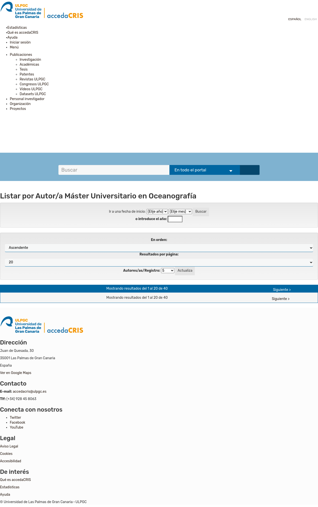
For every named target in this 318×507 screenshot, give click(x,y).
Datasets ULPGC (33, 94)
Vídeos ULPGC (31, 89)
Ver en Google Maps (15, 373)
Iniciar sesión (20, 42)
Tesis (24, 69)
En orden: (159, 240)
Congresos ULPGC (34, 84)
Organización (20, 104)
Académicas (29, 64)
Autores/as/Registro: (141, 270)
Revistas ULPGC (32, 79)
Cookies (6, 454)
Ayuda (13, 37)
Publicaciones (21, 55)
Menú (14, 47)
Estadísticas (18, 28)
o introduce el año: (151, 219)
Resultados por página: (159, 254)
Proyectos (18, 109)
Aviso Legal (9, 446)
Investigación (30, 60)
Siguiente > (282, 290)
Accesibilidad (10, 461)
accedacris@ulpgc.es (29, 391)
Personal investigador (27, 99)
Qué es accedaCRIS (24, 32)
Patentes (27, 74)
